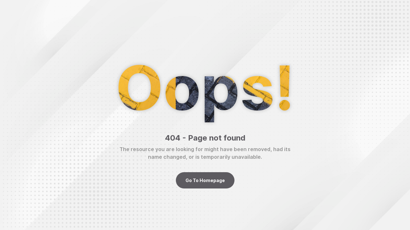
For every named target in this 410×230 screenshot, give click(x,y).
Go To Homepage (205, 180)
